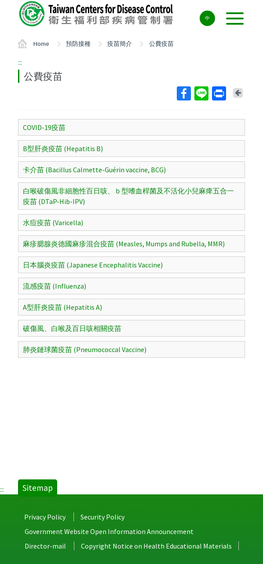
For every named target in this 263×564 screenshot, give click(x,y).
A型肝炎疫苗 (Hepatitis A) (62, 307)
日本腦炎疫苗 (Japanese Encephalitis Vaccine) (93, 264)
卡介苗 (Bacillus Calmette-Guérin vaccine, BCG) (94, 169)
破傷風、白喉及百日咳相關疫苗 (72, 328)
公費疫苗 (161, 44)
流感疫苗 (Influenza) (54, 286)
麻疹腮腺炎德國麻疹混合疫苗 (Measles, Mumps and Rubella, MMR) (124, 243)
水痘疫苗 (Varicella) (53, 222)
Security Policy (102, 516)
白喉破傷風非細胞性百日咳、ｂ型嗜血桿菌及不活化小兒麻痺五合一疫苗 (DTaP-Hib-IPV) (128, 196)
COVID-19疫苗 (44, 127)
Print (218, 93)
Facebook (183, 93)
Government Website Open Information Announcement (109, 531)
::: (20, 62)
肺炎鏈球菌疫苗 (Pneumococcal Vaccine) (84, 349)
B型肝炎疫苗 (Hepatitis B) (63, 148)
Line (201, 93)
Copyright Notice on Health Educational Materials (156, 546)
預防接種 (78, 44)
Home (41, 44)
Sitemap (37, 487)
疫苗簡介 (119, 44)
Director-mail (45, 546)
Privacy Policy (45, 516)
